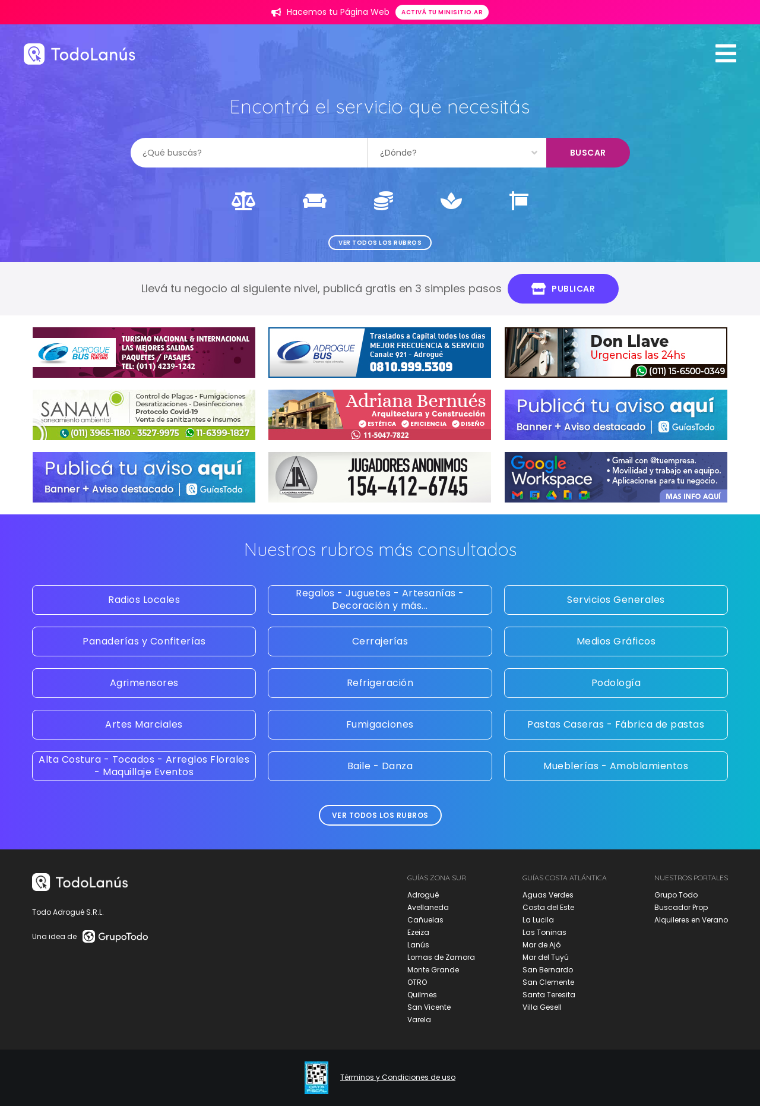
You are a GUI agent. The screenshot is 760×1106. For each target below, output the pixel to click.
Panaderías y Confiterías (144, 641)
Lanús (418, 945)
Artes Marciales (144, 724)
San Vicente (429, 1007)
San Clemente (548, 982)
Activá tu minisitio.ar (442, 12)
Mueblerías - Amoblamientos (615, 766)
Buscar (588, 153)
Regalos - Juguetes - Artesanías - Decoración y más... (380, 599)
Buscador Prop (681, 907)
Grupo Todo (676, 895)
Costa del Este (548, 907)
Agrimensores (144, 683)
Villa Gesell (542, 1007)
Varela (419, 1020)
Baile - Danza (380, 766)
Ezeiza (418, 932)
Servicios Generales (616, 599)
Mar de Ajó (541, 945)
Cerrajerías (380, 641)
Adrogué (423, 895)
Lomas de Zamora (441, 957)
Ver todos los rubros (380, 242)
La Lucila (538, 920)
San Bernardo (547, 970)
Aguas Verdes (548, 895)
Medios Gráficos (616, 641)
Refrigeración (380, 683)
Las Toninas (544, 932)
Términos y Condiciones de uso (397, 1077)
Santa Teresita (548, 995)
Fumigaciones (380, 724)
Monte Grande (433, 970)
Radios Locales (144, 599)
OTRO (417, 982)
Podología (616, 683)
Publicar (563, 289)
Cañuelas (425, 920)
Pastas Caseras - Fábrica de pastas (615, 724)
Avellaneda (428, 907)
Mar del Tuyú (545, 957)
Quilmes (422, 995)
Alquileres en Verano (691, 920)
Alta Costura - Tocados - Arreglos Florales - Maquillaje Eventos (144, 766)
